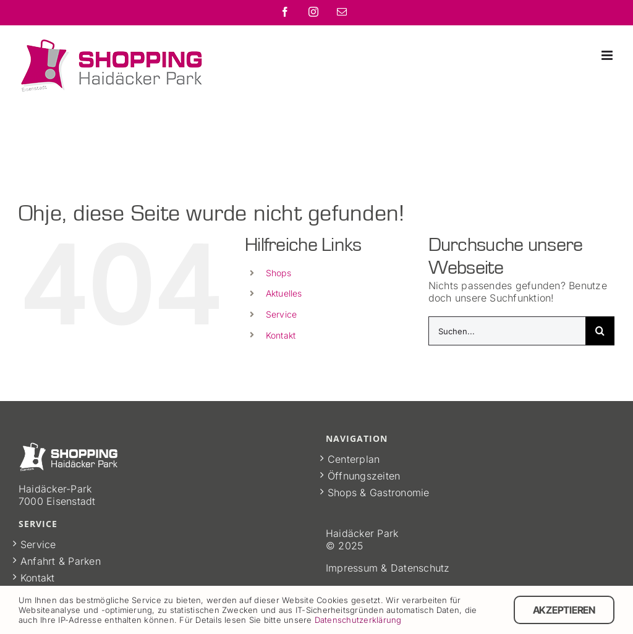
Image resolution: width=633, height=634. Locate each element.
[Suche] (599, 330)
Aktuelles (284, 293)
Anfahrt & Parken (60, 561)
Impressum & (358, 568)
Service (281, 314)
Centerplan (354, 459)
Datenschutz (420, 568)
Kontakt (281, 335)
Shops (278, 273)
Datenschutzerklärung (358, 620)
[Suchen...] (506, 330)
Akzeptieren (564, 610)
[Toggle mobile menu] (607, 55)
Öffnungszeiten (364, 476)
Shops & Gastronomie (379, 492)
